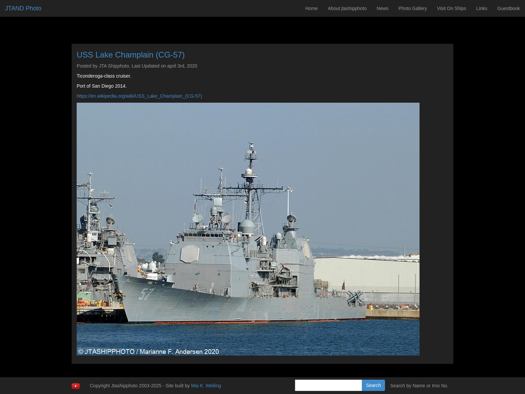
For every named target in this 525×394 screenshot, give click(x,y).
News (382, 8)
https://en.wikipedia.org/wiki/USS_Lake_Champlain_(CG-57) (139, 96)
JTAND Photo (23, 8)
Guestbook (508, 8)
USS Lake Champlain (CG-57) (131, 54)
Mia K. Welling (206, 385)
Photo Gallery (412, 8)
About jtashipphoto (347, 8)
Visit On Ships (451, 8)
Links (481, 8)
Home (311, 8)
